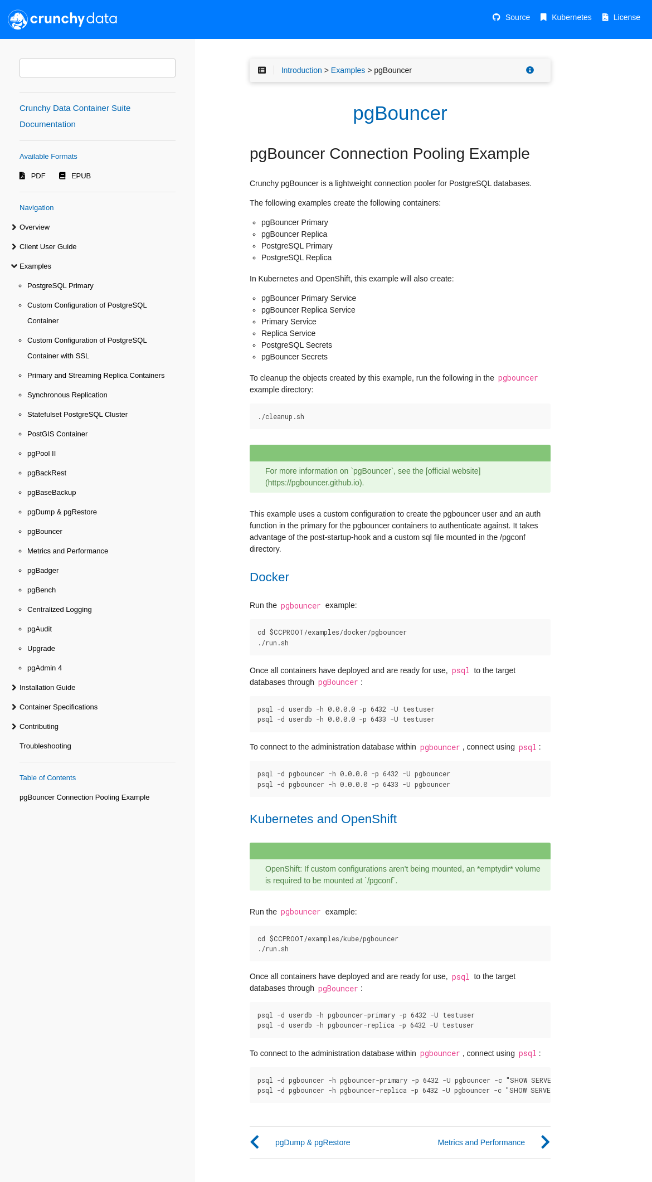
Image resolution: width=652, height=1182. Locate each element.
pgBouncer (44, 531)
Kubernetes (572, 17)
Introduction (301, 70)
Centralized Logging (59, 609)
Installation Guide (47, 687)
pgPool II (41, 453)
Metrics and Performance (67, 551)
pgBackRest (46, 473)
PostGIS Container (57, 434)
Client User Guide (48, 246)
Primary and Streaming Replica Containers (95, 375)
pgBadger (43, 570)
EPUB (81, 176)
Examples (35, 266)
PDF (38, 176)
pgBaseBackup (51, 492)
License (627, 17)
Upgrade (41, 648)
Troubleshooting (45, 746)
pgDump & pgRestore (62, 512)
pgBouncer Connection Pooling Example (84, 797)
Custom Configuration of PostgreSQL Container (87, 313)
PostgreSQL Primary (60, 285)
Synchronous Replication (67, 395)
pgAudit (39, 629)
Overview (35, 227)
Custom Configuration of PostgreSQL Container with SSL (87, 348)
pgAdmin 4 (44, 668)
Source (517, 17)
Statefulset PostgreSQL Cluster (77, 414)
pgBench (41, 590)
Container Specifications (59, 707)
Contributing (39, 726)
